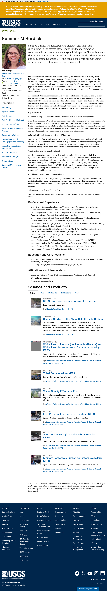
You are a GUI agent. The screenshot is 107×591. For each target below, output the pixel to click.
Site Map (94, 528)
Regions (5, 524)
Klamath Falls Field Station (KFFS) (59, 309)
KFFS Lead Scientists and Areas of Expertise (69, 301)
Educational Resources (6, 548)
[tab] (33, 292)
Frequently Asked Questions (9, 542)
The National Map (26, 548)
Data (42, 293)
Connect (57, 24)
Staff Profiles (9, 31)
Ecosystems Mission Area (56, 361)
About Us (76, 512)
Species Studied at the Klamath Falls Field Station (73, 319)
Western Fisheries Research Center (80, 361)
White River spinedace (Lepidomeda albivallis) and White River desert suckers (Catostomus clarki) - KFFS (72, 347)
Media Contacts (43, 542)
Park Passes (24, 560)
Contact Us (59, 533)
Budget (76, 533)
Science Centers (8, 528)
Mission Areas (7, 516)
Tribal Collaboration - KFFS (59, 373)
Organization (78, 520)
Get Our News (42, 537)
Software (23, 535)
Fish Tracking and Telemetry (14, 120)
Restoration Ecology (10, 157)
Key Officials (78, 524)
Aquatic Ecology (8, 112)
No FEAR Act (96, 539)
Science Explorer (8, 512)
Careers (58, 528)
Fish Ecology (7, 116)
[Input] (91, 24)
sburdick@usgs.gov (15, 78)
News (48, 24)
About (65, 24)
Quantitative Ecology (10, 124)
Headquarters (60, 512)
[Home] (11, 26)
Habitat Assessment (10, 153)
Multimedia (52, 293)
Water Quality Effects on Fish (60, 391)
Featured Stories (43, 512)
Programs (5, 520)
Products (39, 24)
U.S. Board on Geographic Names (25, 541)
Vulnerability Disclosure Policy (97, 548)
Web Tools (24, 531)
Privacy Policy (96, 524)
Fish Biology (7, 107)
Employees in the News (44, 532)
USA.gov (94, 543)
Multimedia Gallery (24, 525)
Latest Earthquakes (96, 21)
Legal (93, 508)
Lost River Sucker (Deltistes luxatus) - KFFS (69, 414)
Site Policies (95, 520)
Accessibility (96, 512)
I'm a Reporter (42, 546)
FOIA (93, 516)
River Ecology (7, 161)
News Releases (43, 516)
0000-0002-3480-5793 (14, 83)
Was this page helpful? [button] (88, 589)
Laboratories (6, 537)
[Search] (103, 24)
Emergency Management (78, 548)
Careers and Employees (77, 538)
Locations (59, 516)
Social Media (60, 524)
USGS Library (25, 552)
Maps (22, 516)
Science (29, 24)
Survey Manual (79, 516)
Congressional (78, 528)
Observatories (7, 533)
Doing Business (79, 543)
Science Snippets (44, 520)
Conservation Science (10, 135)
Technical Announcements (43, 525)
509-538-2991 (14, 81)
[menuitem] (29, 23)
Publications (66, 293)
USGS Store (24, 556)
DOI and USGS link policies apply (98, 534)
